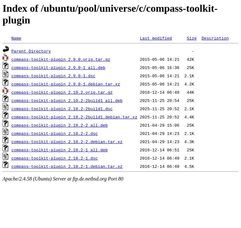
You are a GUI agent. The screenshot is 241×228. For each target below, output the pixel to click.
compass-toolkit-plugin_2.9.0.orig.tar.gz (60, 59)
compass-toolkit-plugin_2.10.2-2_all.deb (59, 125)
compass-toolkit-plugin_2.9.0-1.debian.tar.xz (65, 84)
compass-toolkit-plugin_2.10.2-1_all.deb (59, 150)
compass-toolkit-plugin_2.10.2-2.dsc (54, 133)
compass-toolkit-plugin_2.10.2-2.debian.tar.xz (67, 141)
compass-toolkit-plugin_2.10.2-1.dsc (54, 158)
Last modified (156, 38)
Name (16, 38)
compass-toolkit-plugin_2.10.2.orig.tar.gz (62, 92)
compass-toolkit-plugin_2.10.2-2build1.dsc (62, 108)
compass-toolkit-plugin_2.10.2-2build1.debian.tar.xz (74, 117)
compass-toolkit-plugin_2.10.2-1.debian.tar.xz (67, 166)
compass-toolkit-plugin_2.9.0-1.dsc (53, 76)
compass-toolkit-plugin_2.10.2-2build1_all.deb (67, 100)
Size (192, 38)
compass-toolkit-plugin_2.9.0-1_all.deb (58, 67)
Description (215, 38)
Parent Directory (31, 51)
